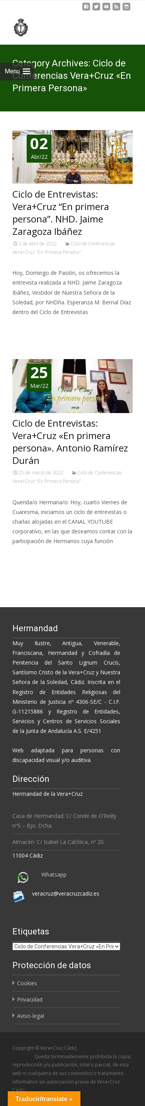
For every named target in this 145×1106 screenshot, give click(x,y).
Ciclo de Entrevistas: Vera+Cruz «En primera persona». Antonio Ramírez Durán (70, 442)
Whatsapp (54, 874)
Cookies (27, 983)
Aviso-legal (30, 1015)
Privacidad (30, 999)
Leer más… (27, 326)
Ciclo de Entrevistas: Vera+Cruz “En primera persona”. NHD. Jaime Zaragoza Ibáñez (60, 213)
